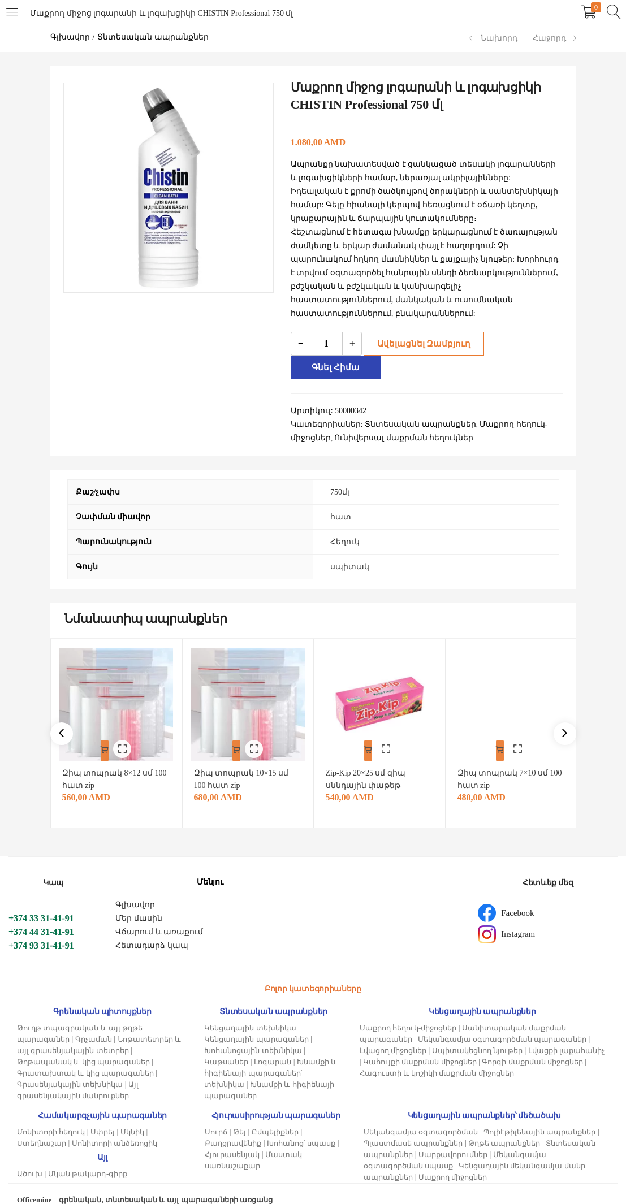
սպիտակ (349, 543)
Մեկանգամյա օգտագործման (421, 1118)
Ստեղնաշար (41, 1129)
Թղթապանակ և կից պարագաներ (83, 1047)
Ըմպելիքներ (275, 1118)
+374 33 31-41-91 (41, 904)
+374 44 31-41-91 (41, 918)
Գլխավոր (70, 37)
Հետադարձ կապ (151, 931)
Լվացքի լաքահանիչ (566, 1036)
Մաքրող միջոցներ (452, 1163)
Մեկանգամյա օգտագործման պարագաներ (502, 1025)
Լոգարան (272, 1047)
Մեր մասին (138, 904)
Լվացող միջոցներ (393, 1036)
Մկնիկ (132, 1118)
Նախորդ (493, 38)
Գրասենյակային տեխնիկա (70, 1070)
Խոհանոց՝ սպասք (301, 1129)
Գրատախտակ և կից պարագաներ (85, 1059)
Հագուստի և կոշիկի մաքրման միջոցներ (437, 1059)
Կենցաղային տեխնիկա (250, 1014)
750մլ (339, 468)
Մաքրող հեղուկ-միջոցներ (408, 1014)
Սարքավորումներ (452, 1140)
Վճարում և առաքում (159, 917)
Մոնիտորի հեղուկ (51, 1118)
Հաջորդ (554, 38)
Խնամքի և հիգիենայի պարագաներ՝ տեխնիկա (270, 1059)
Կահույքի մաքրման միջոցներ (420, 1047)
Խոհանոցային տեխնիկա (252, 1036)
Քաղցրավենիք (233, 1129)
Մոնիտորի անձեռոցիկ (114, 1129)
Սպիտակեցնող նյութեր (477, 1036)
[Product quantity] (326, 343)
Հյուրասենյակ (232, 1140)
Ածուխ (29, 1159)
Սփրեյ (102, 1118)
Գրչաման (93, 1025)
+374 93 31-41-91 (41, 931)
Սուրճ (216, 1118)
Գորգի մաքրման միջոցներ (532, 1047)
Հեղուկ (345, 518)
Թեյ (239, 1118)
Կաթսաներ (226, 1047)
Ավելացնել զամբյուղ (420, 343)
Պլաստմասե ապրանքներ (413, 1129)
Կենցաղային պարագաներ (256, 1025)
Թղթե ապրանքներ (504, 1129)
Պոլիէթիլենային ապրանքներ (539, 1118)
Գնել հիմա (524, 343)
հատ (340, 493)
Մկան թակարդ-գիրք (88, 1159)
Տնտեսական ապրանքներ (153, 37)
